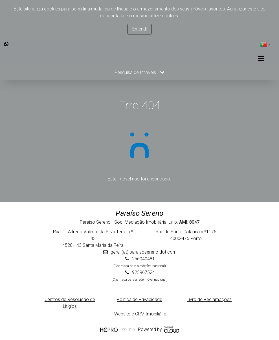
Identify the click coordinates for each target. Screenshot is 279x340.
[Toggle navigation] (261, 59)
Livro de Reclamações (209, 299)
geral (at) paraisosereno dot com (144, 252)
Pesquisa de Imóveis (139, 72)
